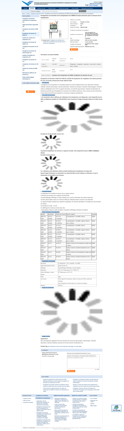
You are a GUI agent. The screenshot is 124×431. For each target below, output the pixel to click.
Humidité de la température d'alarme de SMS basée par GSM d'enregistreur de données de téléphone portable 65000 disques (85, 381)
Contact (75, 49)
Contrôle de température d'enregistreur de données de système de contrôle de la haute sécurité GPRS (80, 406)
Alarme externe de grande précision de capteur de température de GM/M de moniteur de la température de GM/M (56, 390)
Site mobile (94, 405)
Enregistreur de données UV (29, 59)
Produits (28, 13)
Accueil (25, 8)
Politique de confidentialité (29, 427)
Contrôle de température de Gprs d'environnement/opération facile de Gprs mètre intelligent (80, 411)
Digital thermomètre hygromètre (30, 24)
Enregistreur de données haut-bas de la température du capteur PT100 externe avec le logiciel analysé (44, 408)
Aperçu (23, 13)
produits (32, 8)
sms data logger (78, 346)
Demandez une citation (94, 401)
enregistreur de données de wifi (30, 46)
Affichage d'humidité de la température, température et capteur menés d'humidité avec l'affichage (62, 400)
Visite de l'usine (52, 8)
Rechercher (83, 11)
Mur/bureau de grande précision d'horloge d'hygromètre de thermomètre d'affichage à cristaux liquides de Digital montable (62, 418)
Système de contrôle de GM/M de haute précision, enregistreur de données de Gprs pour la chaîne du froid (80, 400)
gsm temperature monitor (54, 346)
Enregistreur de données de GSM (37, 13)
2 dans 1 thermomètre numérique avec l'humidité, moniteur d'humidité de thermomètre (61, 406)
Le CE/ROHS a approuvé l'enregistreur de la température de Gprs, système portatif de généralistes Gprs (80, 416)
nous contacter (75, 8)
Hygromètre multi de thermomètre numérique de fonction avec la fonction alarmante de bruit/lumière (43, 403)
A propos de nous (41, 8)
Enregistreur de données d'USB (30, 29)
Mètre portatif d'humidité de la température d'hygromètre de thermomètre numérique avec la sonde (62, 412)
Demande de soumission (96, 3)
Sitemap (92, 403)
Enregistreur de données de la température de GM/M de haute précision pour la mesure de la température (54, 42)
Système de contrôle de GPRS (29, 68)
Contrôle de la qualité (63, 8)
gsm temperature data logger (66, 346)
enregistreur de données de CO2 (30, 64)
